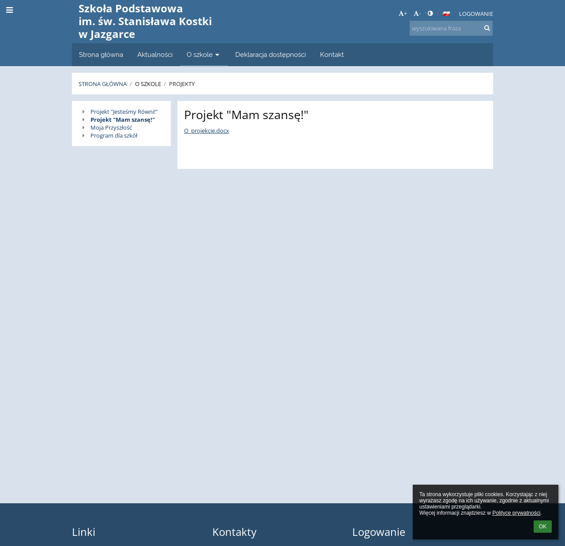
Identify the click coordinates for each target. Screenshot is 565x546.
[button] (446, 13)
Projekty (182, 84)
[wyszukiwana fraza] (451, 28)
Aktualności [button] (155, 54)
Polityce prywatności (516, 513)
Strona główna (103, 84)
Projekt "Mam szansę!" (122, 119)
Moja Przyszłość (111, 127)
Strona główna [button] (101, 54)
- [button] (417, 13)
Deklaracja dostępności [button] (270, 54)
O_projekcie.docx (206, 131)
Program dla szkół (113, 135)
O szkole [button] (204, 54)
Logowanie (476, 14)
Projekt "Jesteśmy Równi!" (124, 112)
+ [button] (403, 13)
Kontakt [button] (332, 54)
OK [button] (542, 527)
